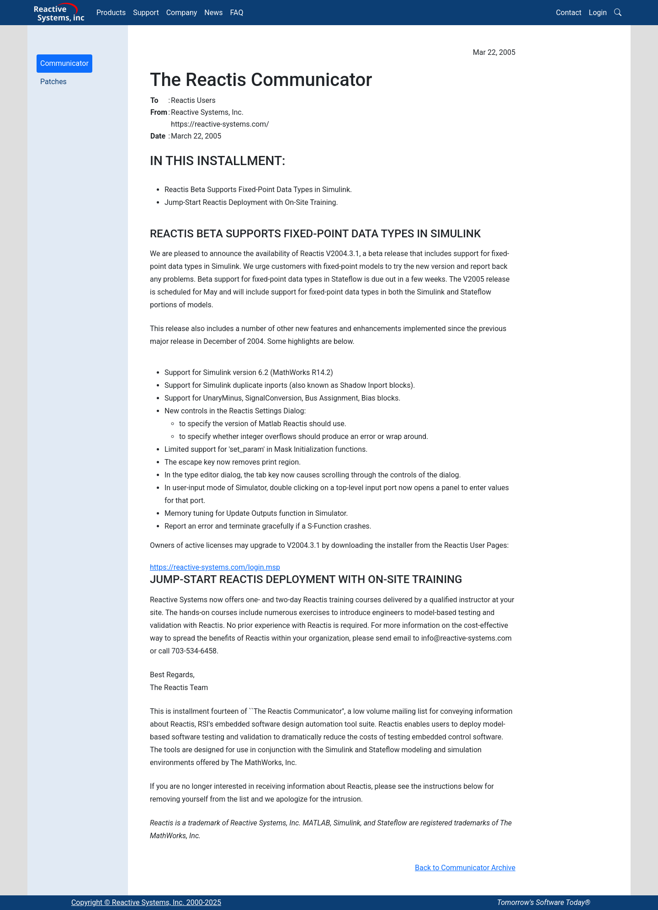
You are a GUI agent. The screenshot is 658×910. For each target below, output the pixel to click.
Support (146, 12)
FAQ (237, 12)
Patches (53, 81)
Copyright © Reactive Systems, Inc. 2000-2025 (146, 902)
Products (111, 12)
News (213, 12)
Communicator (64, 63)
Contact (569, 12)
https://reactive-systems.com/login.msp (215, 567)
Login (598, 12)
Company (181, 12)
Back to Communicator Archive (465, 867)
